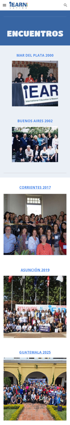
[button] (4, 5)
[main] (35, 33)
